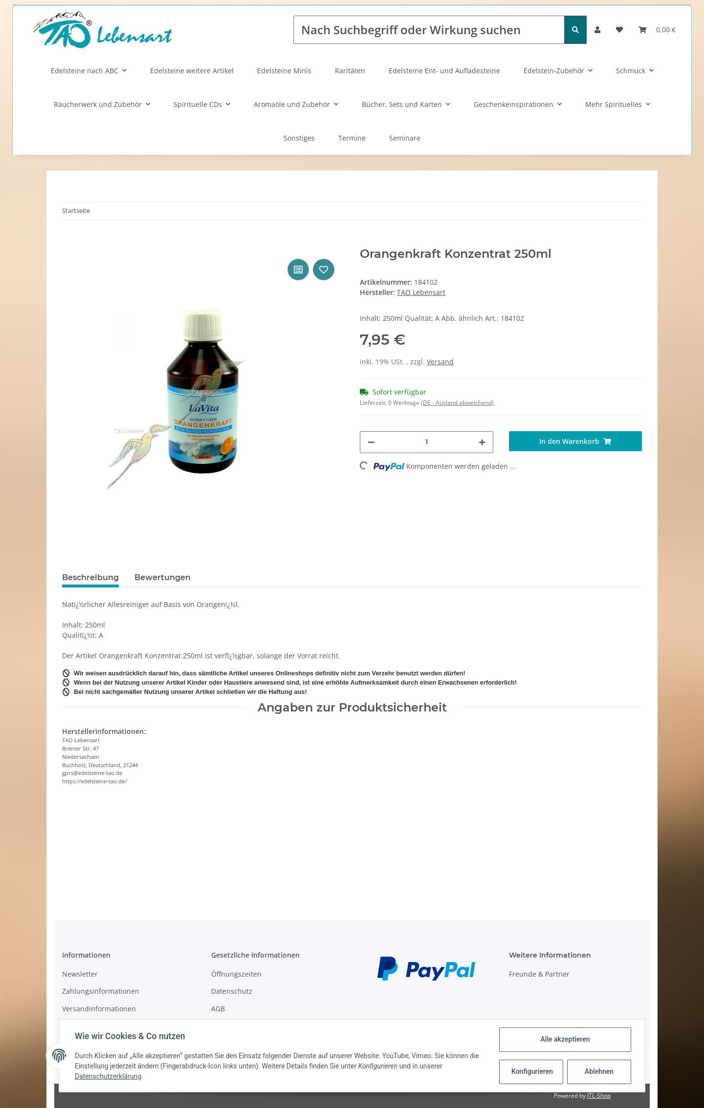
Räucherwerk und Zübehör (98, 104)
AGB (218, 1008)
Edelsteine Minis (284, 70)
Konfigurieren (532, 1071)
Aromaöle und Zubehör (292, 104)
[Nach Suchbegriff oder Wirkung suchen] (429, 30)
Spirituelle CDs (198, 104)
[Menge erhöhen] (482, 442)
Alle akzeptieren (565, 1039)
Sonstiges (299, 138)
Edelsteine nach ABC (84, 70)
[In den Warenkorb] (70, 241)
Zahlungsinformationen (100, 991)
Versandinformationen (99, 1008)
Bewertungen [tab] (162, 577)
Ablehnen (599, 1071)
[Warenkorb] (657, 29)
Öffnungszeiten (236, 974)
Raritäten (350, 70)
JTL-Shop (599, 1095)
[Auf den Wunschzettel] (323, 269)
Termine (352, 138)
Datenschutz (231, 991)
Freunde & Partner (539, 974)
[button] (597, 29)
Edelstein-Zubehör (554, 70)
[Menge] (426, 442)
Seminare (404, 138)
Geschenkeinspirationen (513, 104)
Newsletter (80, 974)
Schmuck (630, 70)
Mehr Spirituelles (613, 104)
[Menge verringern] (371, 442)
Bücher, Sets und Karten (402, 104)
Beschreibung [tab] (90, 577)
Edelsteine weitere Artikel (192, 70)
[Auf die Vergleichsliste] (298, 269)
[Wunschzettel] (619, 29)
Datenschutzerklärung (108, 1076)
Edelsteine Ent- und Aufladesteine (444, 70)
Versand (440, 361)
